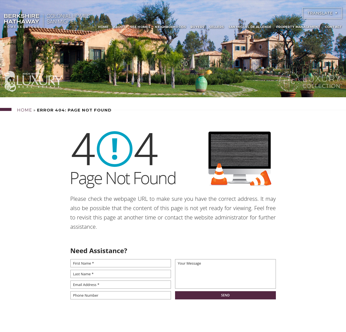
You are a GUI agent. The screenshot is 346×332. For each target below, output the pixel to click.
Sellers (216, 27)
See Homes (140, 27)
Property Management (298, 27)
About (119, 27)
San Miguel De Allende (249, 27)
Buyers (197, 27)
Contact (333, 27)
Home (103, 27)
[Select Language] (322, 13)
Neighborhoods (170, 27)
